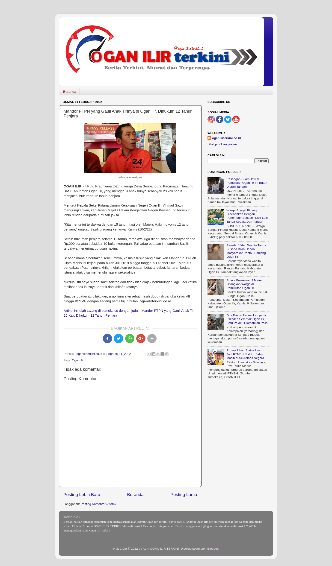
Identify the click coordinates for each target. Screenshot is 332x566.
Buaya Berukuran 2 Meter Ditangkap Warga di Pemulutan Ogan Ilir (244, 284)
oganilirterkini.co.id (226, 138)
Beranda (69, 91)
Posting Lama (183, 494)
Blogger (212, 548)
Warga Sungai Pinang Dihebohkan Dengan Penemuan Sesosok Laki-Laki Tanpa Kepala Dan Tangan (247, 216)
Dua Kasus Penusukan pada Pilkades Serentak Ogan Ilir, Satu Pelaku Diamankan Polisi (247, 319)
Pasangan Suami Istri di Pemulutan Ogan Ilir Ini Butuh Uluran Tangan (246, 182)
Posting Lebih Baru (81, 494)
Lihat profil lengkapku (222, 144)
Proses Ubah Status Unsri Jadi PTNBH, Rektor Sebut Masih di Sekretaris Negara (245, 354)
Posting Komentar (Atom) (98, 504)
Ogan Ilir (78, 360)
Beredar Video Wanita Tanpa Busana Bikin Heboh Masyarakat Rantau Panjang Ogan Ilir (246, 251)
